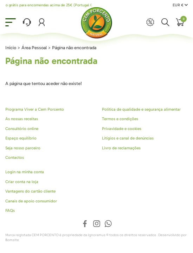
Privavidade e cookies (121, 128)
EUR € (180, 5)
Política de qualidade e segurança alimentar (141, 109)
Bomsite (12, 240)
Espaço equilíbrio (21, 138)
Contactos (14, 157)
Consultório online (21, 128)
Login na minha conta (24, 171)
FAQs (10, 210)
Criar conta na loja (21, 181)
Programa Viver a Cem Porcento (34, 109)
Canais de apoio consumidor (31, 201)
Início (10, 47)
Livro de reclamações (121, 147)
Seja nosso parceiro (22, 147)
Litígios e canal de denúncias (128, 138)
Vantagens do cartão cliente (30, 191)
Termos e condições (120, 118)
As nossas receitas (21, 118)
